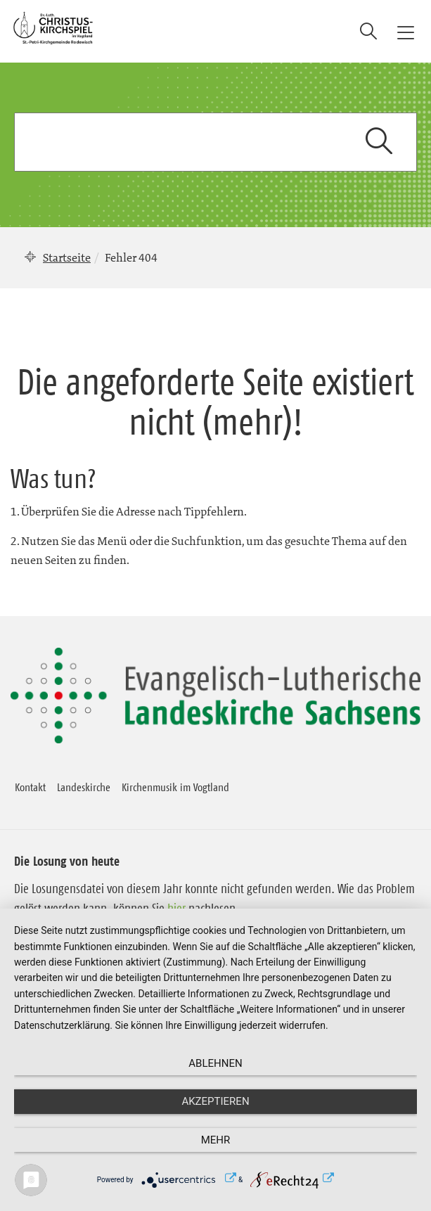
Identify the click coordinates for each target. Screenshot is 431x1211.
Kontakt (30, 787)
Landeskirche (83, 787)
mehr (216, 1140)
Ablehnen (215, 1063)
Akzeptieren (215, 1101)
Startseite (67, 257)
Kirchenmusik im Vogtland (175, 787)
